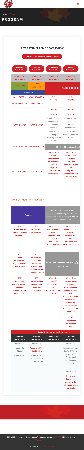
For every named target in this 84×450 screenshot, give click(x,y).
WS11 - (19, 172)
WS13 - (36, 200)
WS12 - (19, 200)
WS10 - (37, 172)
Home (4, 14)
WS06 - (19, 125)
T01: (36, 229)
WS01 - (19, 97)
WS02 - (36, 97)
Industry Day (20, 85)
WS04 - (37, 104)
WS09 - (20, 146)
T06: (19, 260)
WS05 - (37, 125)
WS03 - (19, 104)
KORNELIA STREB (47, 447)
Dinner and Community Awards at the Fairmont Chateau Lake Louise (70, 382)
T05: (36, 263)
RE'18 (59, 437)
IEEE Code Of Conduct (42, 440)
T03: (37, 284)
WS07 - (36, 146)
